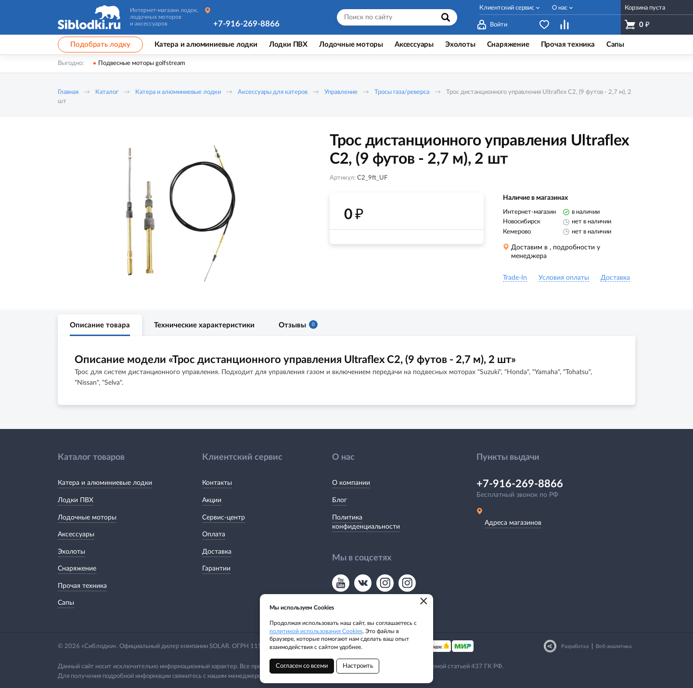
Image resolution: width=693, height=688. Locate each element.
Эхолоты (71, 551)
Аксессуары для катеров (273, 92)
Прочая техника (82, 586)
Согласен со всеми (302, 666)
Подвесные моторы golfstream (141, 63)
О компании (351, 483)
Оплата (213, 534)
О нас (559, 8)
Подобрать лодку (100, 44)
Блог (339, 500)
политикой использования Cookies (316, 631)
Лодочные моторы (87, 517)
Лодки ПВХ (75, 500)
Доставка (216, 551)
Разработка (575, 646)
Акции (211, 500)
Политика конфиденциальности (366, 522)
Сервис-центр (223, 517)
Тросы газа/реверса (401, 92)
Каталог (106, 92)
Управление (341, 92)
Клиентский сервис (506, 8)
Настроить (358, 666)
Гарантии (216, 568)
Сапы (66, 602)
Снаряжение (77, 568)
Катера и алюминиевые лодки (178, 92)
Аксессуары (76, 534)
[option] (180, 213)
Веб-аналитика (613, 646)
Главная (68, 92)
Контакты (217, 483)
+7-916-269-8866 (246, 24)
